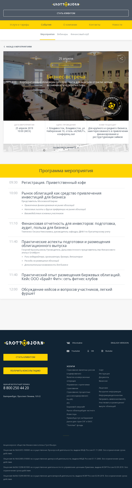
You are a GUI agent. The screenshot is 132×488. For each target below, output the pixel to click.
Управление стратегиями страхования (78, 386)
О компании (70, 24)
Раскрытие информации (110, 391)
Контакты (94, 24)
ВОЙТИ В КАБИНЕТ (126, 4)
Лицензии (103, 388)
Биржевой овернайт (76, 407)
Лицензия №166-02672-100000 (16, 450)
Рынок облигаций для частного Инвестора (81, 412)
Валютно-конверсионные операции (78, 379)
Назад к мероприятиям (19, 47)
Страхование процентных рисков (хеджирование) (78, 394)
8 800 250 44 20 (5, 3)
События (46, 24)
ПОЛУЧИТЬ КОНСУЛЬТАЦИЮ (25, 370)
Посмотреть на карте (64, 147)
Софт (101, 370)
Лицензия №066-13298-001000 (16, 467)
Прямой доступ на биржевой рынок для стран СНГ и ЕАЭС (80, 420)
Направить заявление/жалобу (112, 399)
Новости (117, 24)
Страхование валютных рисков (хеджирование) (81, 372)
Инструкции (104, 373)
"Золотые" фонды (75, 425)
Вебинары (62, 34)
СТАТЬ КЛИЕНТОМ (66, 13)
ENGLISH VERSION (120, 343)
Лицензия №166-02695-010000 (16, 459)
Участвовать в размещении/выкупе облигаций (111, 404)
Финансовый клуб (80, 34)
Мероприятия (48, 34)
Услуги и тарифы (19, 24)
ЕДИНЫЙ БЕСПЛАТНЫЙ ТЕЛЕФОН (16, 384)
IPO (68, 403)
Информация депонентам (111, 395)
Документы (104, 377)
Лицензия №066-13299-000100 (16, 476)
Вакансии (103, 381)
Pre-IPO (70, 399)
